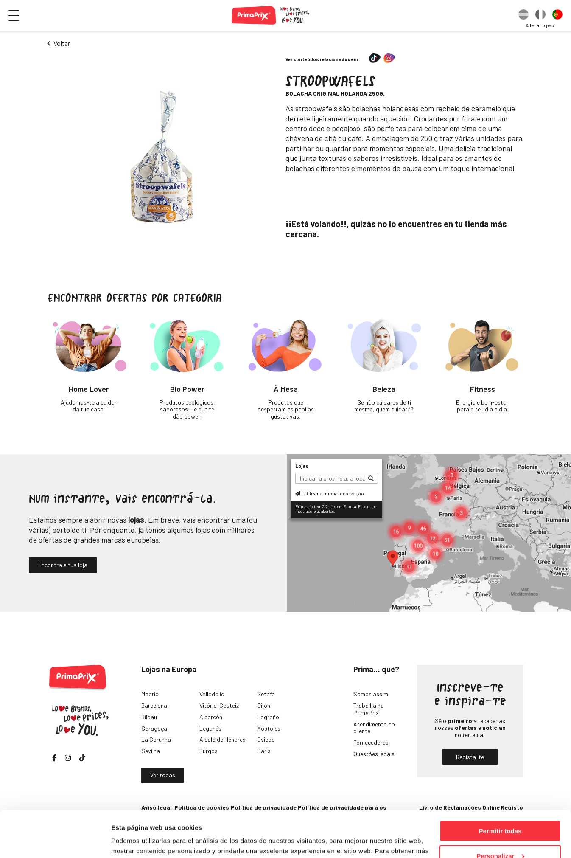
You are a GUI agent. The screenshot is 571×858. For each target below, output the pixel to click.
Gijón (263, 705)
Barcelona (154, 705)
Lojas (301, 466)
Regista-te (470, 756)
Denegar (500, 837)
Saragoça (154, 728)
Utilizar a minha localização (329, 493)
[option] (523, 15)
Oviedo (266, 739)
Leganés (210, 728)
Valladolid (211, 694)
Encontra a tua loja (62, 564)
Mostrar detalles (136, 840)
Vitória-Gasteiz (219, 705)
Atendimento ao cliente (374, 727)
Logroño (268, 716)
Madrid (150, 694)
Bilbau (149, 716)
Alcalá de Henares (222, 739)
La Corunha (156, 739)
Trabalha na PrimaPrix (368, 709)
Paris (264, 750)
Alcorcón (210, 716)
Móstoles (268, 728)
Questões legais (374, 753)
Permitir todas (500, 787)
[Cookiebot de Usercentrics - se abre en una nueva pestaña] (55, 841)
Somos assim (370, 694)
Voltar (61, 43)
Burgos (208, 750)
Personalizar (500, 812)
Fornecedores (371, 742)
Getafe (265, 694)
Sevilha (150, 750)
